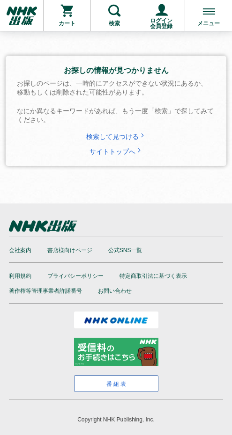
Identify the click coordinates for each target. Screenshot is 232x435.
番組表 (116, 384)
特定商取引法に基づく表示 (153, 276)
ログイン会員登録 (161, 23)
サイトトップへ (116, 151)
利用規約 (20, 276)
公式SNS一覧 (125, 250)
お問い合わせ (115, 291)
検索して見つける (116, 136)
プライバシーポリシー (75, 276)
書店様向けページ (69, 250)
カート (67, 23)
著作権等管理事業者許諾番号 (45, 291)
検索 (114, 23)
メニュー (208, 23)
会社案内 (20, 250)
